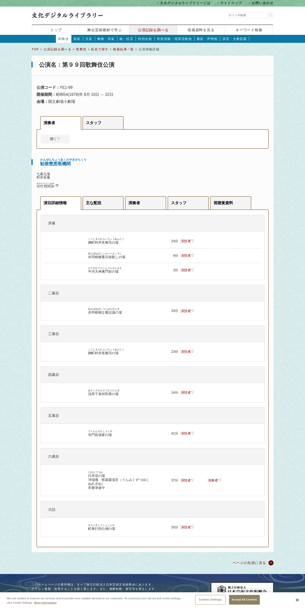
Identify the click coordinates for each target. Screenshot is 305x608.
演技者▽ (187, 241)
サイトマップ (231, 3)
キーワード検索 (249, 30)
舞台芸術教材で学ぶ (104, 30)
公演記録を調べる (153, 30)
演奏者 (49, 123)
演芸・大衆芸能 (234, 39)
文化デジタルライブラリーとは (185, 3)
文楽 (88, 39)
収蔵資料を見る (201, 30)
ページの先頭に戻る (249, 563)
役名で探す (99, 49)
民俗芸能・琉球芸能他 (174, 39)
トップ (56, 30)
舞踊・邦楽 (106, 39)
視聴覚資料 (223, 203)
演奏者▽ (214, 480)
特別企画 (145, 39)
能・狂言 (126, 39)
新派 (77, 39)
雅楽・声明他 (207, 39)
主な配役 (93, 203)
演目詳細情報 (55, 203)
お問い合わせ (263, 3)
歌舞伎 (63, 39)
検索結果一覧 (123, 49)
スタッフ (93, 123)
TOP (35, 49)
